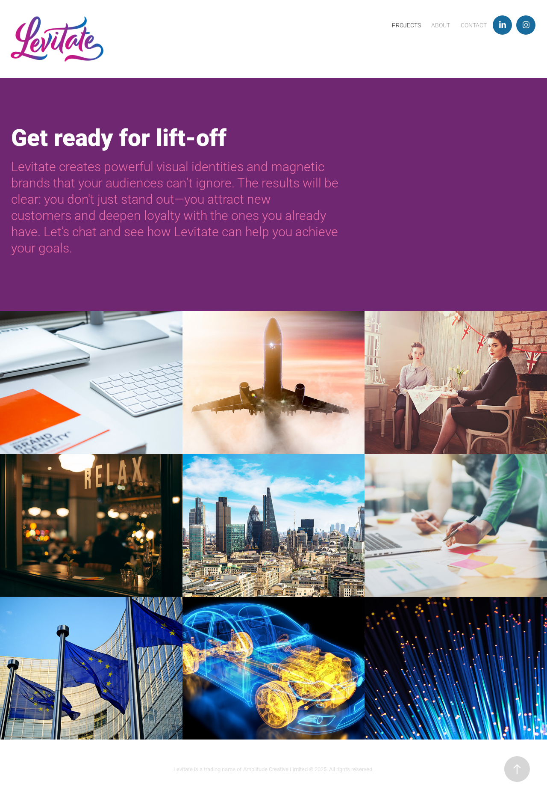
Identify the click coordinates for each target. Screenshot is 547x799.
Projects (406, 25)
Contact (474, 25)
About (440, 25)
